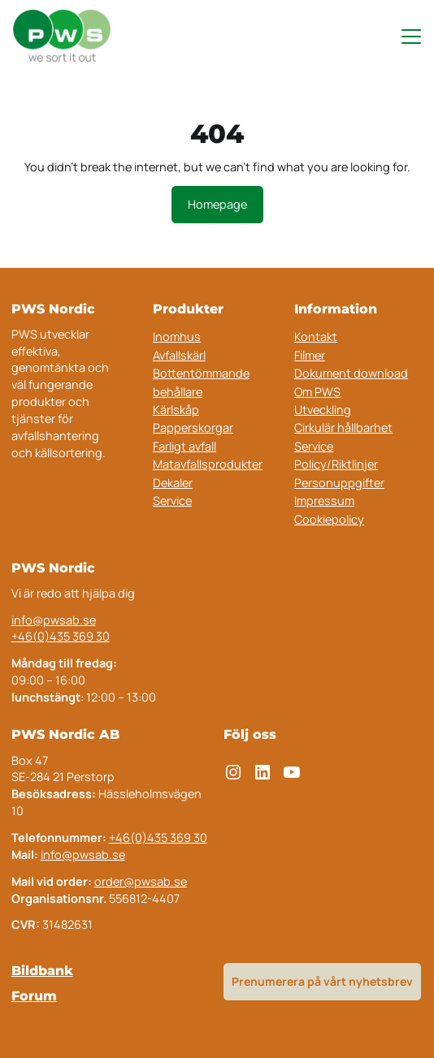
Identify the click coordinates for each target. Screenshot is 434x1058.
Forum (34, 996)
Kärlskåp (176, 409)
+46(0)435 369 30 (60, 636)
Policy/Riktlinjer (336, 464)
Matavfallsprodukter (208, 464)
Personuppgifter (339, 482)
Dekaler (173, 482)
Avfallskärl (179, 355)
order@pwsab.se (140, 881)
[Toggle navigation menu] (404, 36)
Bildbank (42, 970)
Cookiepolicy (329, 519)
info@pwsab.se (53, 620)
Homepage (217, 204)
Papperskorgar (193, 427)
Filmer (309, 355)
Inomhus (177, 336)
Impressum (324, 500)
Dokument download (351, 373)
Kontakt (315, 336)
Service (172, 500)
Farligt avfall (184, 446)
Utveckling (322, 409)
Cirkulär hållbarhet (343, 427)
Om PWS (317, 391)
